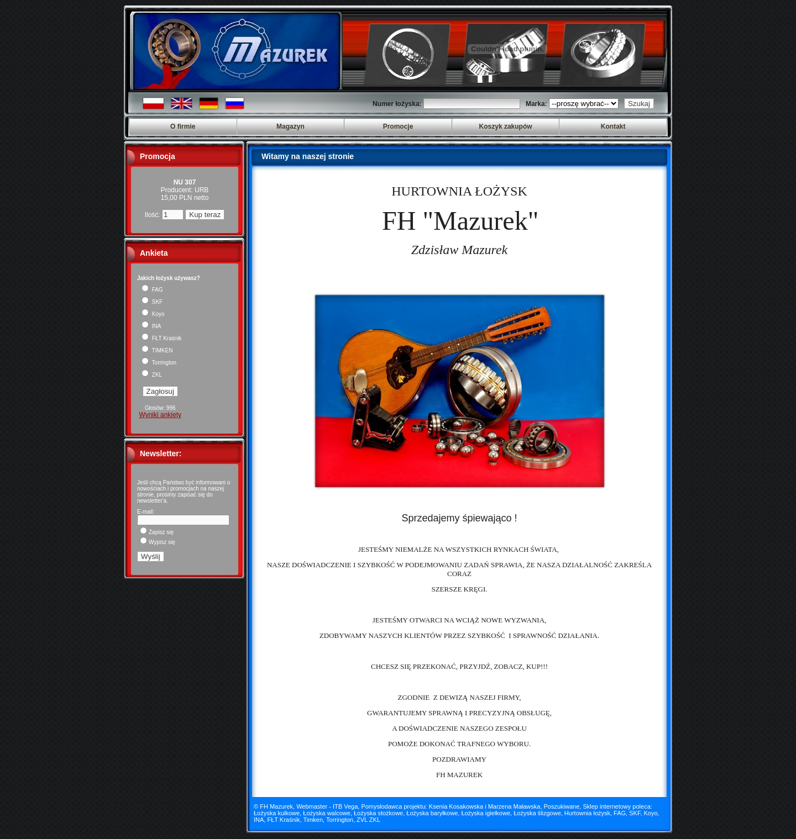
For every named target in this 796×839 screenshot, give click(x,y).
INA (151, 326)
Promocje (398, 126)
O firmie (182, 126)
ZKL (152, 375)
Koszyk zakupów (505, 126)
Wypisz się (157, 542)
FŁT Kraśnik (162, 338)
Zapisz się (157, 532)
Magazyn (290, 126)
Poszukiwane (562, 806)
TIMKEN (157, 350)
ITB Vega (345, 806)
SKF (152, 302)
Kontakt (613, 126)
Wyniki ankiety (160, 415)
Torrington (159, 363)
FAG (152, 290)
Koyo (153, 314)
